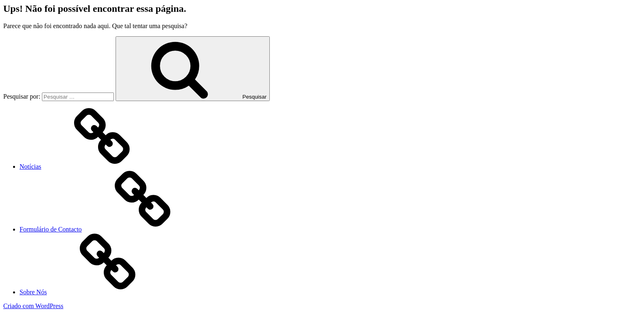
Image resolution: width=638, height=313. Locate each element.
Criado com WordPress (33, 305)
